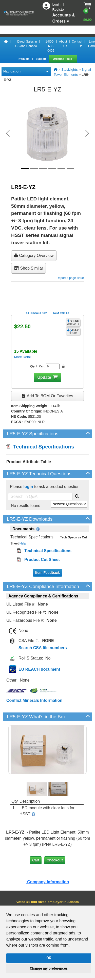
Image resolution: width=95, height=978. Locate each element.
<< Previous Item (36, 312)
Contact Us (77, 44)
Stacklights (69, 69)
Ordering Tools (63, 58)
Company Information (47, 882)
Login (56, 4)
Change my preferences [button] (49, 968)
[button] (7, 133)
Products (24, 58)
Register (58, 9)
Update (44, 377)
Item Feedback (47, 573)
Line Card (91, 44)
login (28, 486)
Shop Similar (28, 268)
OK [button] (48, 958)
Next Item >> (61, 312)
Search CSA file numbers (42, 648)
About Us (63, 44)
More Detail (22, 357)
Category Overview (34, 255)
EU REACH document (39, 669)
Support (41, 58)
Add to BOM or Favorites (47, 396)
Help (22, 543)
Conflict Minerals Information (34, 700)
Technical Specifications (40, 446)
